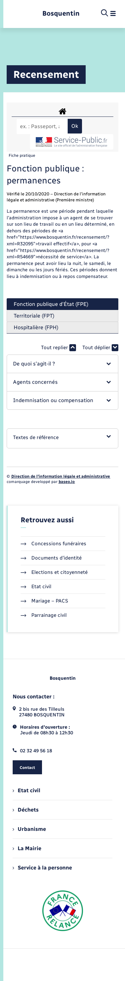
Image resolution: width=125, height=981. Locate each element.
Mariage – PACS (44, 601)
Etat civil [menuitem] (26, 790)
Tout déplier (100, 347)
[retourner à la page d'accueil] (61, 13)
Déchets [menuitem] (26, 810)
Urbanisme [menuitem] (29, 829)
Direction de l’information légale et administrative (60, 476)
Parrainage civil (44, 615)
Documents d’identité (51, 558)
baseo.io (67, 481)
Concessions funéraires (53, 544)
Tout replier (58, 347)
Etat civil (36, 587)
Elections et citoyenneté (54, 572)
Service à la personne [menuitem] (42, 867)
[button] (62, 364)
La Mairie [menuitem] (27, 848)
